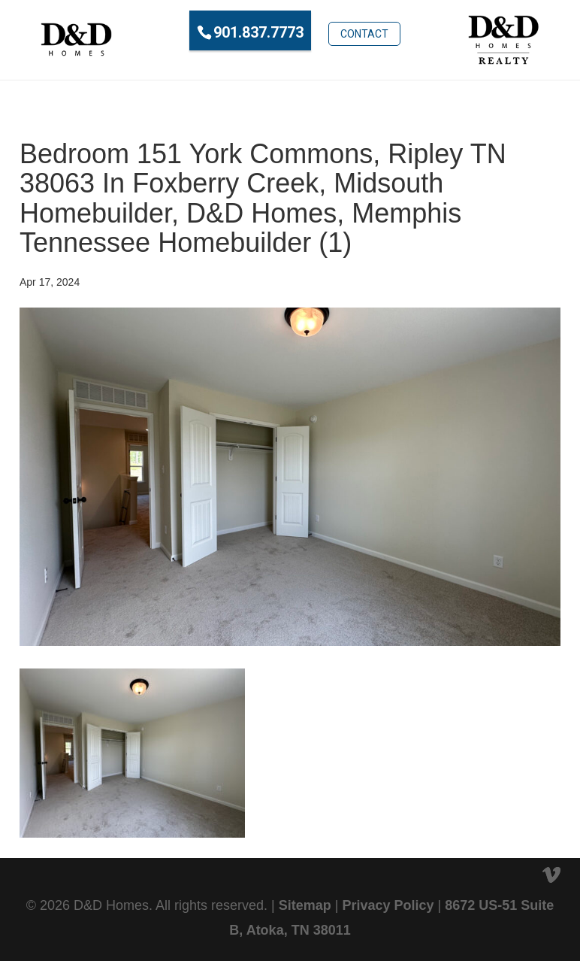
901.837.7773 (258, 32)
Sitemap (305, 905)
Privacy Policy (387, 905)
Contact (364, 31)
